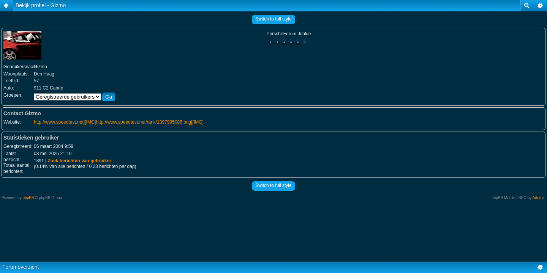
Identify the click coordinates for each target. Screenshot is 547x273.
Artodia (539, 198)
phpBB (28, 198)
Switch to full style (273, 19)
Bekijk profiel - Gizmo (41, 5)
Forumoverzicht (20, 267)
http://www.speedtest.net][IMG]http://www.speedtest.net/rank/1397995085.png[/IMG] (119, 122)
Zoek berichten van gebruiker (79, 160)
